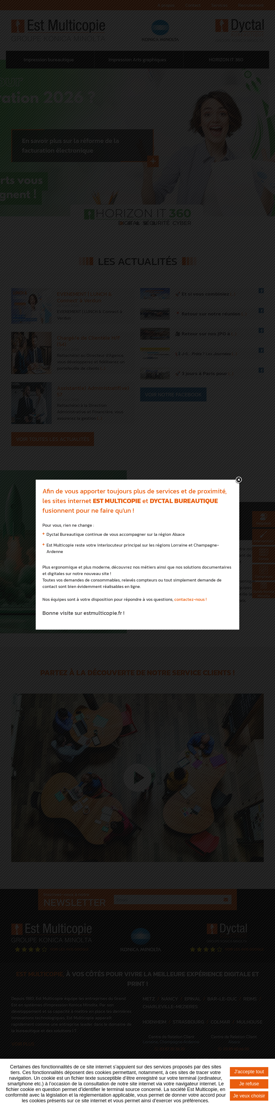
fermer (238, 444)
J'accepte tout (249, 1071)
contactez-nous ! (190, 563)
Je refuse (249, 1083)
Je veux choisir (249, 1096)
